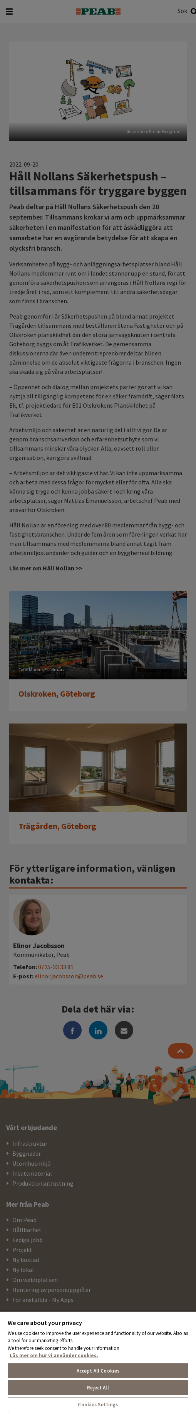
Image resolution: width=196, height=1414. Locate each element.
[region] (98, 1362)
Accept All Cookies (98, 1371)
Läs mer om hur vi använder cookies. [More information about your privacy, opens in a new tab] (54, 1355)
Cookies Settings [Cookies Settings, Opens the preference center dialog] (98, 1404)
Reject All (98, 1387)
